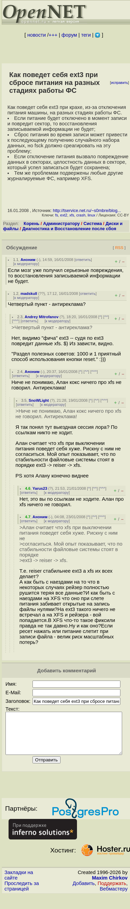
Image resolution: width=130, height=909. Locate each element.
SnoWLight (39, 400)
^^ (106, 317)
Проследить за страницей (21, 894)
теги (86, 35)
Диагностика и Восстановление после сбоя (69, 228)
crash (81, 215)
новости (36, 35)
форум (69, 35)
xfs (71, 215)
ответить (83, 260)
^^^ (15, 321)
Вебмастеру (114, 897)
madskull (29, 293)
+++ (53, 35)
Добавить (84, 891)
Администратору (61, 223)
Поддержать (112, 891)
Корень (31, 223)
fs (56, 215)
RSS (119, 247)
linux (91, 215)
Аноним (28, 260)
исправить (119, 83)
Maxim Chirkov (110, 886)
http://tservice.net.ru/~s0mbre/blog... (87, 210)
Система (92, 223)
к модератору (26, 264)
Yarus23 (39, 488)
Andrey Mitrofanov (41, 317)
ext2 (63, 215)
